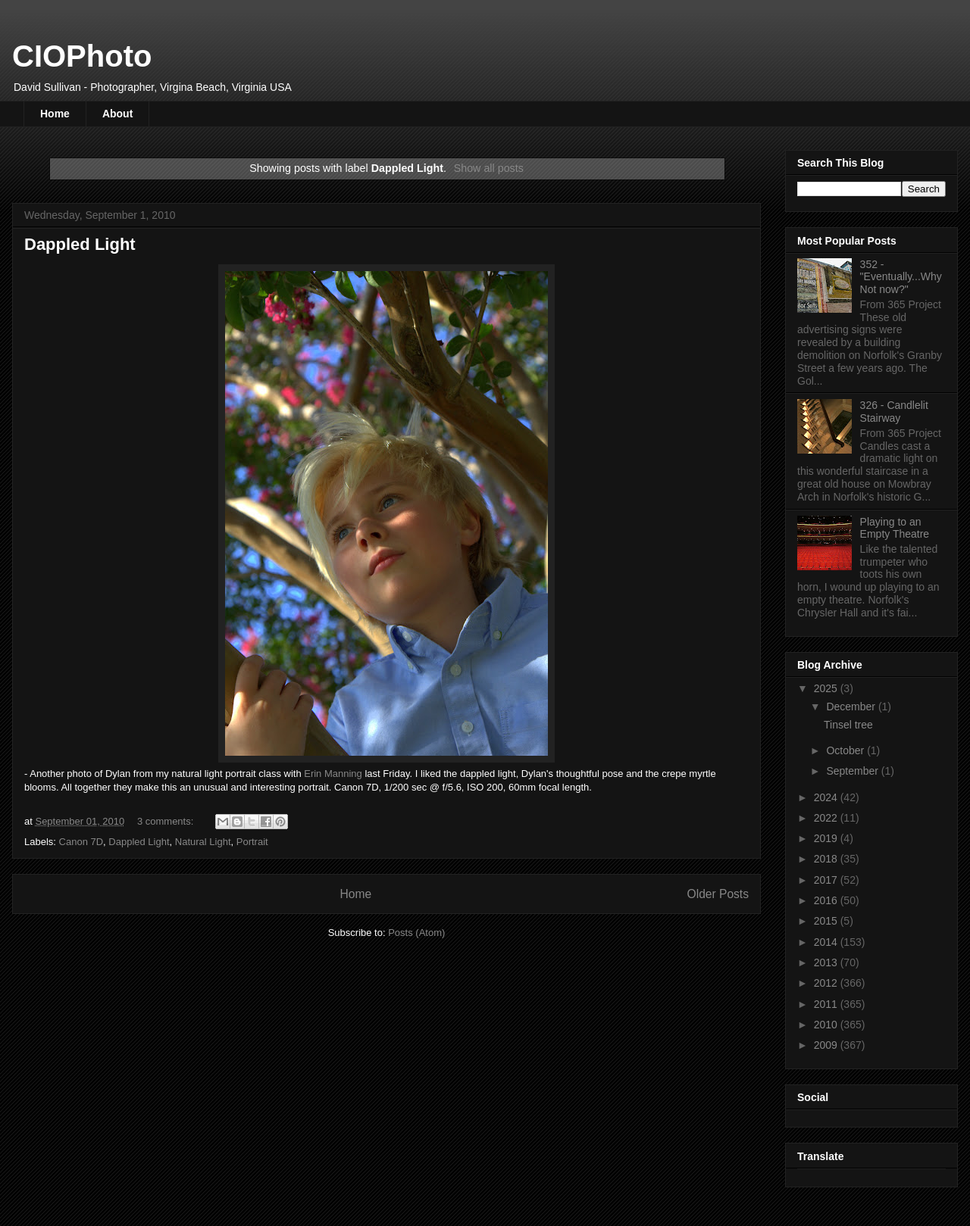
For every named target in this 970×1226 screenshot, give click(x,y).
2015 (827, 921)
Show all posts (489, 168)
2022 (827, 818)
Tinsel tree (848, 725)
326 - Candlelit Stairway (894, 411)
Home (55, 114)
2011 (827, 1004)
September (853, 771)
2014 (827, 942)
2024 (827, 797)
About (117, 114)
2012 (827, 983)
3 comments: (166, 821)
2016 (827, 900)
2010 (827, 1025)
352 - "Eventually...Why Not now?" (901, 277)
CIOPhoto (82, 56)
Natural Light (203, 841)
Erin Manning (333, 773)
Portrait (252, 841)
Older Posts (718, 894)
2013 (827, 962)
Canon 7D (81, 841)
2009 (827, 1045)
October (846, 750)
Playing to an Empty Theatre (895, 528)
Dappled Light (80, 244)
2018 (827, 859)
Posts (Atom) (416, 932)
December (852, 706)
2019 (827, 838)
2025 (827, 688)
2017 (827, 880)
